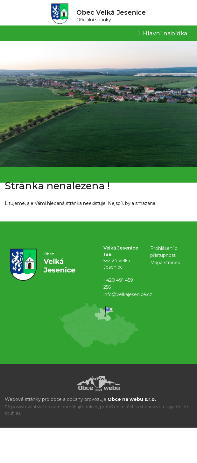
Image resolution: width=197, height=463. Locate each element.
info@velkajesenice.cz (127, 294)
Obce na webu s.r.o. (132, 399)
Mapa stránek (165, 262)
